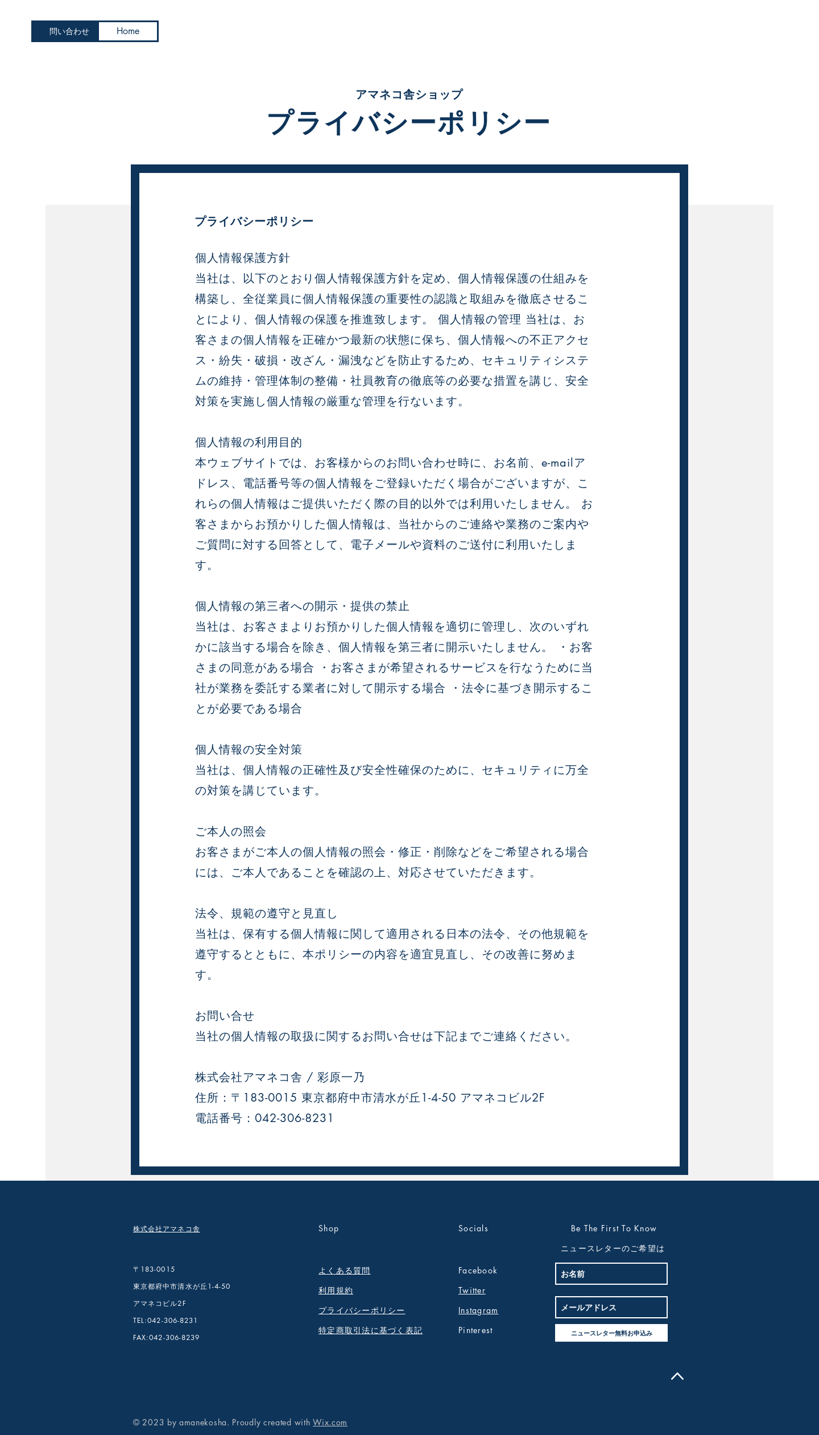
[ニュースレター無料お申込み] (611, 1333)
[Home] (128, 31)
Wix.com (330, 1422)
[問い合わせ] (69, 31)
